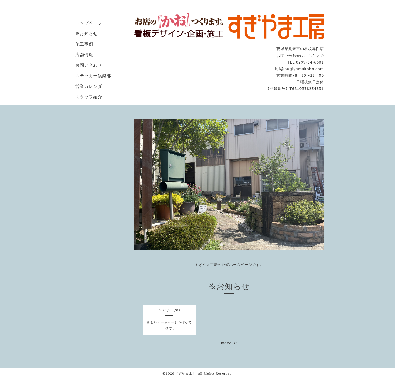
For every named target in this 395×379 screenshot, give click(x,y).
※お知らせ (86, 33)
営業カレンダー (91, 86)
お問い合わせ (88, 65)
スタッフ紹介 (88, 96)
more (229, 343)
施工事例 (84, 44)
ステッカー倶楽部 (93, 75)
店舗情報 (84, 54)
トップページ (88, 23)
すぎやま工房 (185, 373)
